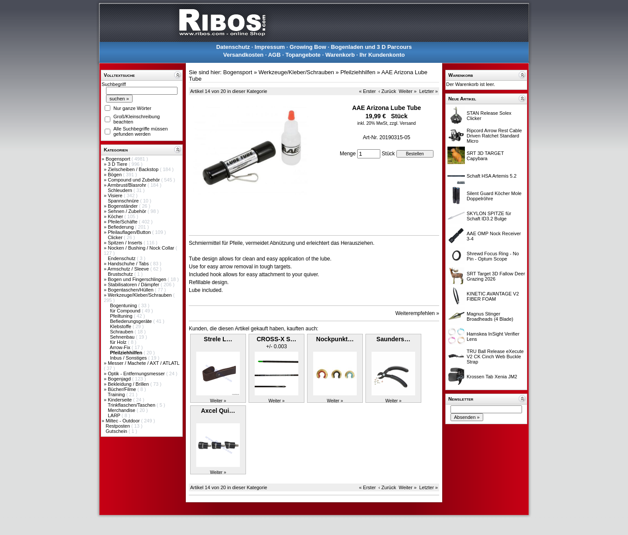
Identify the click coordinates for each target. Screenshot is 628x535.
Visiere (115, 195)
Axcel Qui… (218, 410)
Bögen (115, 174)
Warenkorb (340, 54)
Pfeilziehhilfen (357, 72)
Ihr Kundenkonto (382, 54)
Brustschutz (121, 274)
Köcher (116, 216)
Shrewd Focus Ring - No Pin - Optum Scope (493, 256)
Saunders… (393, 339)
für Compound (126, 310)
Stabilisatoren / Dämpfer (134, 284)
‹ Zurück (387, 91)
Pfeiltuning (121, 316)
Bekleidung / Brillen (129, 384)
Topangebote (303, 54)
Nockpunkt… (335, 339)
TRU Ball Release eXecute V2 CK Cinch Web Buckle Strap (495, 356)
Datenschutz (233, 47)
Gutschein (117, 431)
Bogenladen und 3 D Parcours (371, 47)
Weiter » (407, 91)
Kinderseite (120, 399)
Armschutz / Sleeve (129, 268)
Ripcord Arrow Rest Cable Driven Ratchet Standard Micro (494, 136)
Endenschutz (122, 258)
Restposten (118, 426)
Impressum (270, 47)
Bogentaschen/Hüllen (131, 289)
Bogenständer (123, 206)
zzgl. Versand (402, 123)
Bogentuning (124, 305)
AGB (274, 54)
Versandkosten (243, 54)
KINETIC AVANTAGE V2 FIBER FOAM (493, 296)
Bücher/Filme (122, 389)
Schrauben (122, 331)
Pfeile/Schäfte (123, 221)
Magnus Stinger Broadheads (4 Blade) (490, 316)
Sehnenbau (123, 337)
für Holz (119, 342)
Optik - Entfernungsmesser (137, 373)
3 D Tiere (118, 164)
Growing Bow (308, 47)
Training (117, 394)
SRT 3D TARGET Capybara (485, 156)
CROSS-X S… (276, 339)
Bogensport (118, 158)
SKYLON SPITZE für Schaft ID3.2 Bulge (489, 216)
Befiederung (121, 227)
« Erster (367, 91)
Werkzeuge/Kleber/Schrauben (140, 295)
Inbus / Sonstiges (129, 357)
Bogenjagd (120, 378)
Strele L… (218, 339)
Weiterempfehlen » (418, 313)
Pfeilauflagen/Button (130, 232)
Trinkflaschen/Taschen (132, 405)
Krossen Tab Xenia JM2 (492, 376)
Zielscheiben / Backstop (134, 169)
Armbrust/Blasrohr (128, 185)
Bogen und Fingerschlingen (137, 279)
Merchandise (122, 410)
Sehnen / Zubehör (127, 211)
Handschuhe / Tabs (129, 263)
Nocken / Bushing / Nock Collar (141, 247)
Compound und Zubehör (134, 179)
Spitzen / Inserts (125, 242)
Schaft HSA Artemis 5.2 (491, 175)
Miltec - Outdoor (123, 420)
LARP (115, 415)
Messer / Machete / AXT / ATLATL (143, 363)
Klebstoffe (121, 326)
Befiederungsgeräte (131, 321)
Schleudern (120, 190)
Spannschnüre (124, 200)
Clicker (116, 237)
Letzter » (428, 91)
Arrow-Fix (121, 347)
